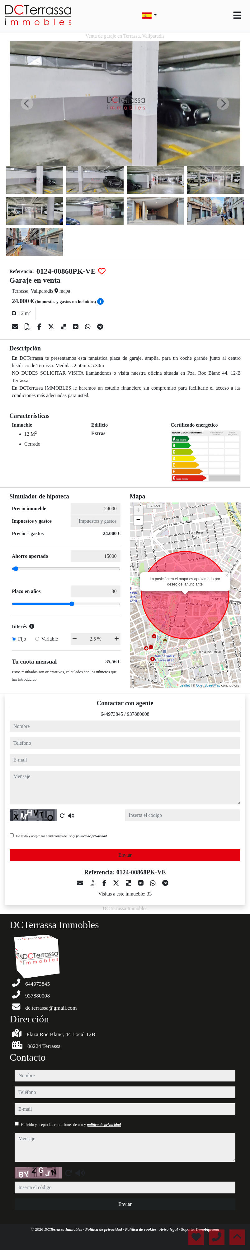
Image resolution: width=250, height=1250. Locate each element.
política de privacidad (91, 836)
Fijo (22, 638)
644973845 (112, 714)
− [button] (138, 520)
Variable (49, 638)
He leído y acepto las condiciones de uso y (61, 836)
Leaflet (185, 685)
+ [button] (138, 511)
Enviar (125, 855)
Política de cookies (141, 1229)
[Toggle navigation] (237, 15)
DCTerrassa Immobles (63, 1229)
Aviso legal (169, 1229)
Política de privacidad (104, 1229)
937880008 (138, 714)
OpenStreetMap (208, 685)
